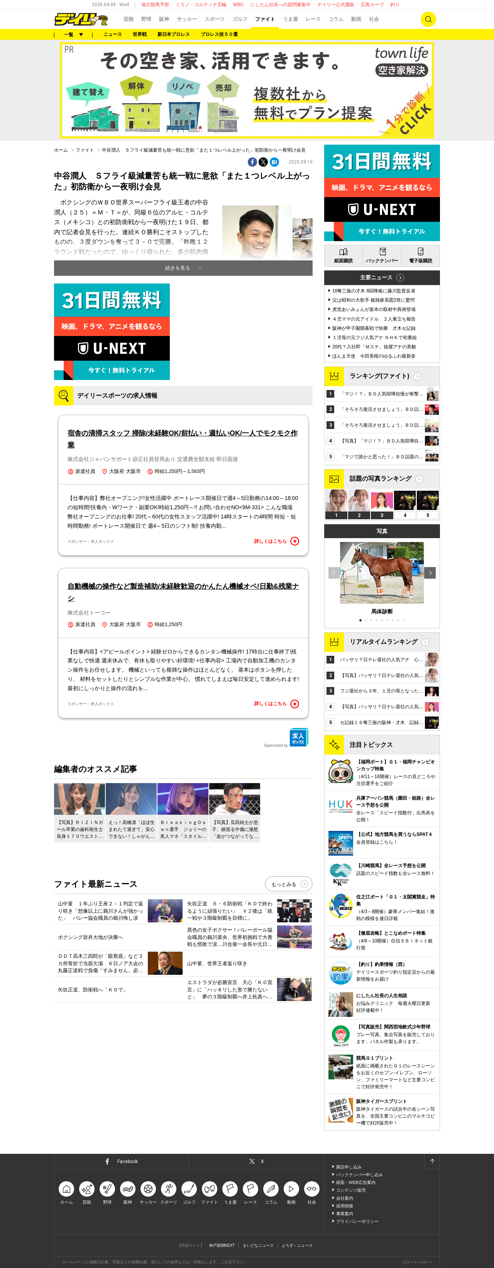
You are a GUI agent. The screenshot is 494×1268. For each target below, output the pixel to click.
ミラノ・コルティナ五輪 (201, 4)
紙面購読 (343, 260)
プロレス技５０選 (219, 34)
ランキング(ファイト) (379, 376)
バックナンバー (382, 260)
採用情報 (344, 1206)
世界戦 (140, 34)
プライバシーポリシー (357, 1221)
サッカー (187, 19)
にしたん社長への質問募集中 (280, 4)
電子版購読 (420, 260)
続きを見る (177, 268)
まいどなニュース (258, 1245)
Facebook (127, 1161)
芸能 (129, 19)
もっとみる (283, 884)
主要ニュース (376, 277)
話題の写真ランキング (380, 478)
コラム (335, 19)
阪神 (164, 19)
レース (313, 19)
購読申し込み (349, 1167)
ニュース (112, 34)
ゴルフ (239, 19)
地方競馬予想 (155, 4)
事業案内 (344, 1213)
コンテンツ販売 (351, 1190)
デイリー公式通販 (335, 4)
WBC (238, 4)
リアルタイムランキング (384, 641)
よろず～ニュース (297, 1245)
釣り (395, 4)
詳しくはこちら (276, 541)
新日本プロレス (173, 34)
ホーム (61, 150)
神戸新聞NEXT (222, 1245)
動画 (356, 19)
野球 (146, 19)
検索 (428, 19)
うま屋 (290, 19)
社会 (374, 19)
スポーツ (215, 19)
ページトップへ (432, 1161)
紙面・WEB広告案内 (356, 1182)
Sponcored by (286, 738)
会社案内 (344, 1198)
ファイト (265, 19)
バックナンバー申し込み (359, 1174)
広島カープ (372, 4)
